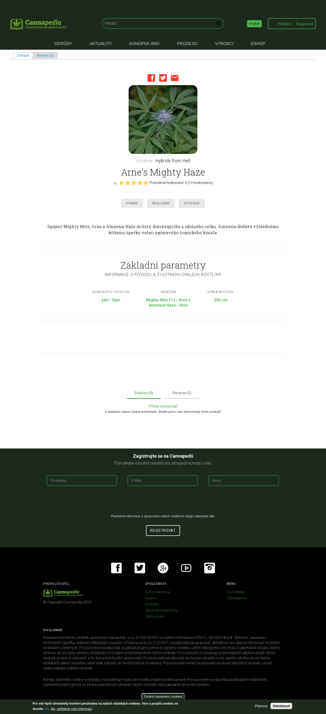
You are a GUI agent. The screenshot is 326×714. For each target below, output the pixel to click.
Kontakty (152, 604)
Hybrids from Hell (172, 160)
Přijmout (261, 706)
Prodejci (187, 44)
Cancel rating (115, 183)
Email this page (174, 78)
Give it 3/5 (133, 182)
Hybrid (132, 203)
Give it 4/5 (139, 182)
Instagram (209, 568)
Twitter (163, 78)
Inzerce (151, 598)
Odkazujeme (237, 598)
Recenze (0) (182, 393)
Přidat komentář (163, 406)
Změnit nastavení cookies (163, 696)
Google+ (163, 568)
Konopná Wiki (144, 44)
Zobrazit (24, 55)
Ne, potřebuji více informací (71, 709)
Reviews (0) (45, 55)
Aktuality (101, 44)
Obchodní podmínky (161, 610)
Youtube (186, 568)
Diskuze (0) (143, 393)
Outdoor (191, 203)
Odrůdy (63, 44)
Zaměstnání (155, 616)
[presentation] (163, 502)
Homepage (235, 592)
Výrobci (224, 44)
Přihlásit (284, 24)
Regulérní (161, 203)
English (254, 23)
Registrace (304, 24)
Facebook (151, 78)
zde (46, 709)
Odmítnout (281, 706)
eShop (258, 44)
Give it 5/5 (145, 182)
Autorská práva (157, 592)
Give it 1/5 (121, 182)
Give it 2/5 (127, 182)
